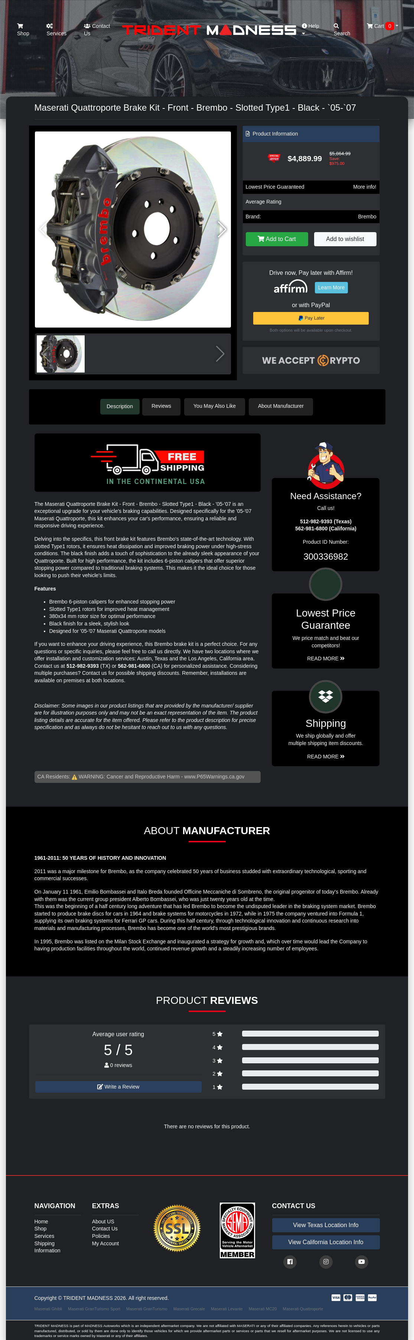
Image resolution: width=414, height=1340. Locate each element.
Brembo (367, 216)
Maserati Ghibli (48, 1307)
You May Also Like (218, 406)
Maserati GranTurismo (146, 1307)
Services (56, 29)
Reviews (165, 406)
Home (41, 1220)
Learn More (331, 287)
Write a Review (118, 1086)
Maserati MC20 (263, 1307)
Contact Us (97, 29)
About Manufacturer (284, 406)
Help (310, 29)
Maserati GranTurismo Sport (94, 1307)
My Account (105, 1242)
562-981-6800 (134, 665)
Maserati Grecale (189, 1307)
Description (120, 406)
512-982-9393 (82, 665)
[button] (222, 229)
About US (103, 1220)
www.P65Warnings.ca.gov (214, 775)
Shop (23, 29)
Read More (326, 657)
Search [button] (342, 29)
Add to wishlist (345, 239)
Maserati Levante (227, 1307)
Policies (101, 1235)
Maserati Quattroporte (303, 1307)
